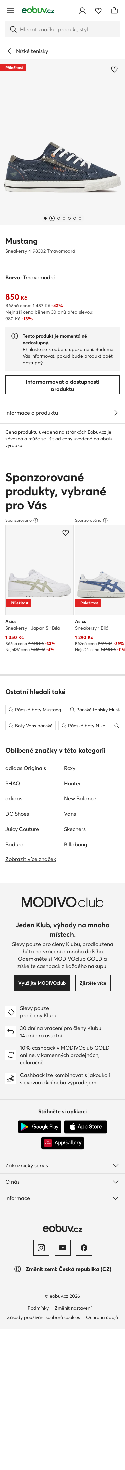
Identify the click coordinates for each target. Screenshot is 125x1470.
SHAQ (12, 1092)
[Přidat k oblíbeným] (114, 69)
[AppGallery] (62, 1452)
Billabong (75, 1153)
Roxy (69, 1077)
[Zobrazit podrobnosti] (116, 413)
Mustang (21, 241)
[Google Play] (39, 1436)
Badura (14, 1153)
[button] (62, 142)
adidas (13, 1107)
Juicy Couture (22, 1138)
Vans (70, 1123)
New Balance (80, 1107)
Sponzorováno (21, 669)
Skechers (75, 1138)
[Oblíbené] (98, 11)
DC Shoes (17, 1123)
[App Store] (85, 1436)
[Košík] (114, 11)
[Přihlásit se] (82, 11)
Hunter (72, 1092)
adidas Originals (25, 1077)
